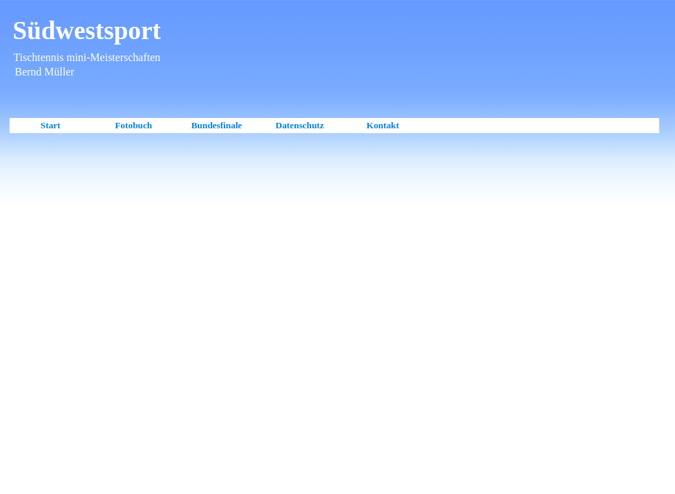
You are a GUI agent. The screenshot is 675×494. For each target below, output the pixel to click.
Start (50, 125)
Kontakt (383, 125)
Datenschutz (299, 125)
